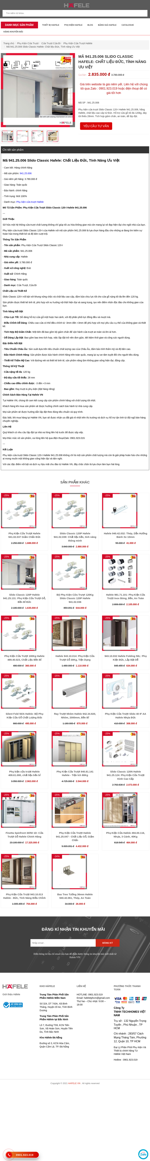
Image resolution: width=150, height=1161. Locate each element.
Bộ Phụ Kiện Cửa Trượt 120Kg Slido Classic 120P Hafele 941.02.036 (75, 598)
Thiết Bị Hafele (50, 25)
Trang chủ (8, 43)
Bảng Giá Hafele (107, 25)
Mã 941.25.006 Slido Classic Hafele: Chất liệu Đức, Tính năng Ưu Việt (43, 46)
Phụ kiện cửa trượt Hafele (30, 202)
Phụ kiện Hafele (73, 25)
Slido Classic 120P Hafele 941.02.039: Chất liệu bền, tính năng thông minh (75, 537)
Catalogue (128, 25)
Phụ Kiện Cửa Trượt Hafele (77, 43)
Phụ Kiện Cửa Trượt (28, 43)
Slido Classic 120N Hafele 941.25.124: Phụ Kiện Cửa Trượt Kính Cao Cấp (125, 775)
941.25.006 (26, 173)
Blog (90, 25)
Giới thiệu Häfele (11, 994)
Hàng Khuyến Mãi (13, 31)
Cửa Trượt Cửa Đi (51, 43)
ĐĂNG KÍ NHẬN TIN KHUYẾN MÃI (73, 929)
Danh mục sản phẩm (18, 25)
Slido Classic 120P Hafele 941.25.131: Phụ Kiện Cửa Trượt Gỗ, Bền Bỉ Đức (24, 598)
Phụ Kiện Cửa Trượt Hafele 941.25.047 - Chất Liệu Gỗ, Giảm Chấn (75, 836)
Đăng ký (107, 943)
